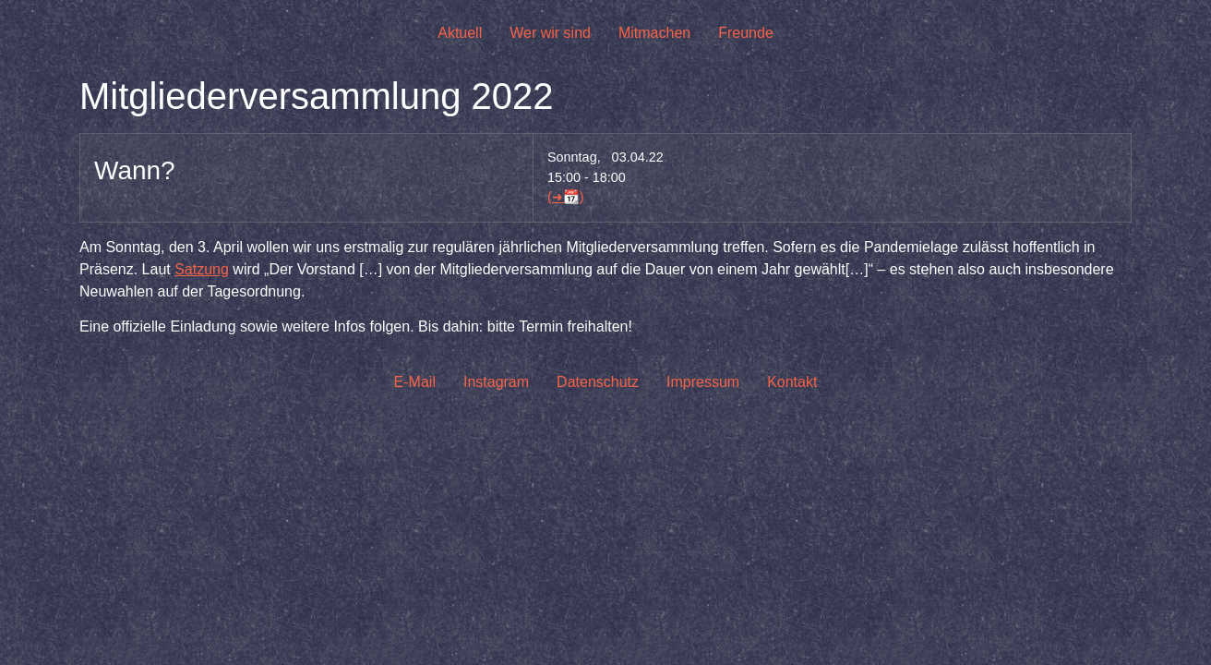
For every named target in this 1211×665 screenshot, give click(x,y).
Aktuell (460, 33)
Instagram (496, 382)
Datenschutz (598, 382)
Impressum (702, 382)
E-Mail (415, 382)
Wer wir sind (550, 33)
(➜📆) (565, 196)
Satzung (201, 269)
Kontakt (792, 382)
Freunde (745, 33)
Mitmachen (654, 33)
